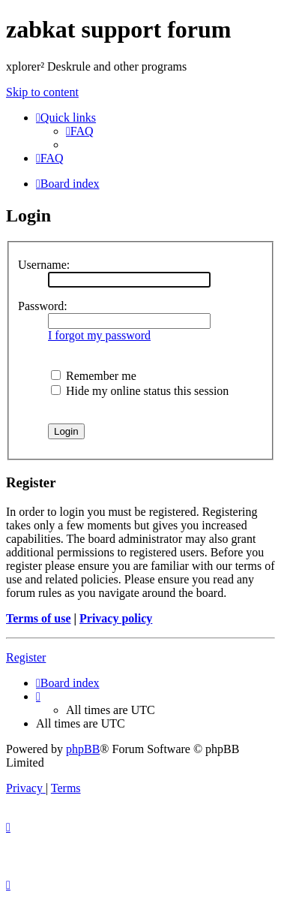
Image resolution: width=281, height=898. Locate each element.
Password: (42, 306)
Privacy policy (115, 618)
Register (26, 657)
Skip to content (42, 92)
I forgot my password (99, 335)
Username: (44, 264)
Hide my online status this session (140, 390)
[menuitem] (80, 131)
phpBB (83, 749)
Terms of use (38, 618)
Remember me (93, 375)
